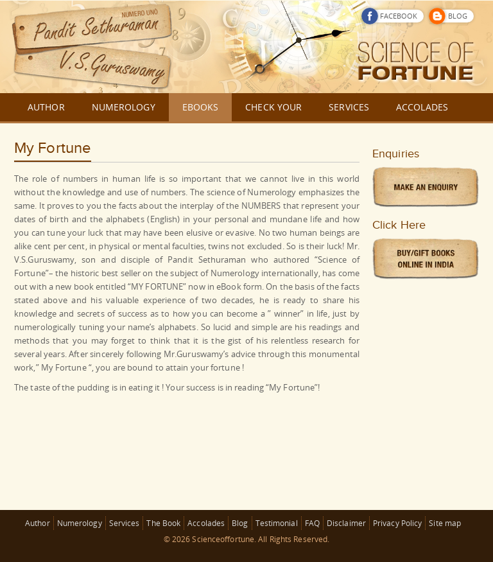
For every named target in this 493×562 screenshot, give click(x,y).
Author (37, 523)
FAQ (312, 523)
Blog (240, 523)
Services (124, 523)
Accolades (206, 523)
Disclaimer (346, 523)
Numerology (79, 523)
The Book (163, 523)
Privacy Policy (397, 523)
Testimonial (276, 523)
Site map (445, 523)
